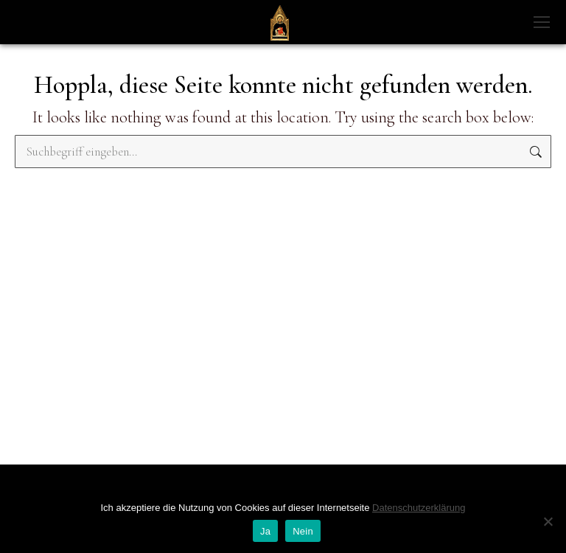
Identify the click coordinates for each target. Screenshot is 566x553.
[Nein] (547, 521)
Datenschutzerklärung (418, 507)
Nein (303, 531)
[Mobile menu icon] (541, 22)
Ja (265, 531)
